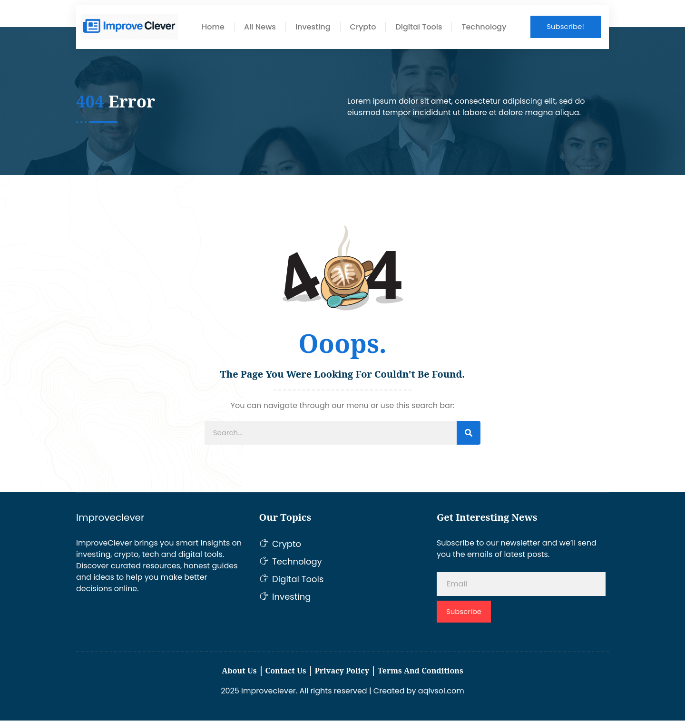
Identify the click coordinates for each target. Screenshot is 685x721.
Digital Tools (418, 27)
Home (213, 27)
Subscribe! (565, 26)
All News (260, 27)
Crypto (363, 27)
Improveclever (110, 518)
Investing (313, 27)
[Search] (468, 434)
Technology (483, 27)
